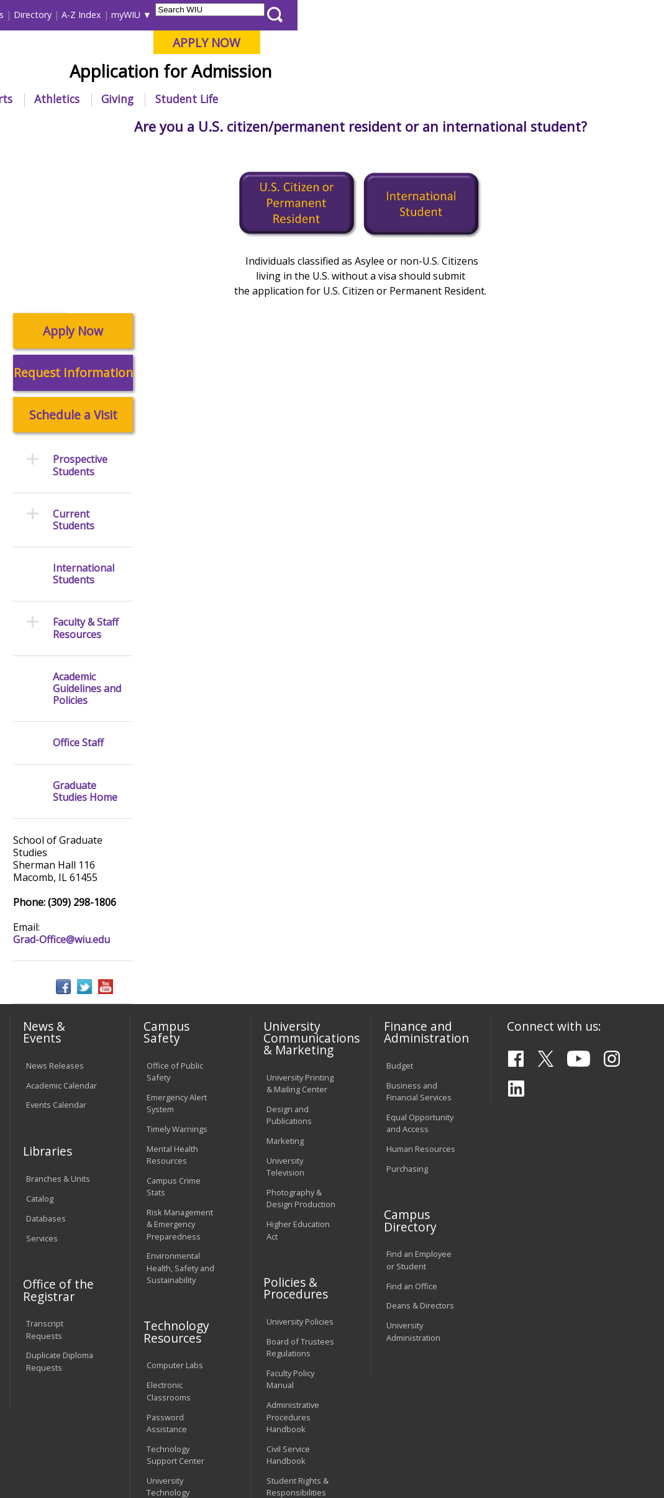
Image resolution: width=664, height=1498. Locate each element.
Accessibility (55, 1415)
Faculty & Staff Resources (86, 461)
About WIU (94, 98)
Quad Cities (294, 74)
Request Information (73, 205)
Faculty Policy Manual (290, 1211)
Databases (46, 1051)
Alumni (317, 98)
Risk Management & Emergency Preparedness (180, 1056)
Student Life (553, 98)
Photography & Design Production (300, 1031)
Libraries (274, 15)
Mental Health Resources (172, 987)
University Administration (413, 1164)
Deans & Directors (420, 1138)
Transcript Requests (44, 1162)
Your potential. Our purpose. (134, 74)
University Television (285, 999)
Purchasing (407, 1001)
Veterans (273, 1415)
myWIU (492, 15)
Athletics (423, 98)
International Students (186, 15)
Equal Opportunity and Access (419, 955)
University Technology (168, 1319)
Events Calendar (56, 937)
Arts (368, 98)
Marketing (285, 973)
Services (42, 1071)
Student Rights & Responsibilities (297, 1319)
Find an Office (411, 1118)
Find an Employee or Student (419, 1092)
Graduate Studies (238, 127)
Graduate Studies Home (85, 624)
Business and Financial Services (419, 923)
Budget (399, 897)
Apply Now (73, 163)
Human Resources (420, 981)
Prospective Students (330, 127)
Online (349, 74)
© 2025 (41, 1463)
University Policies (300, 1154)
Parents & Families (51, 15)
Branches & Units (58, 1011)
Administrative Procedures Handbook (292, 1249)
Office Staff (78, 576)
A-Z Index (448, 15)
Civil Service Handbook (288, 1287)
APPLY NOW (573, 42)
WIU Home (169, 127)
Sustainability (204, 1415)
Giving (484, 98)
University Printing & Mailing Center (300, 916)
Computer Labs (175, 1197)
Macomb (235, 74)
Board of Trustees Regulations (300, 1180)
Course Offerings (335, 15)
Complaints (287, 1345)
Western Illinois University (191, 53)
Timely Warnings (177, 961)
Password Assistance (167, 1255)
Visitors (114, 15)
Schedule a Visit (73, 247)
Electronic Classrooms (169, 1223)
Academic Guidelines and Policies (87, 522)
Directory (399, 15)
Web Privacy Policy (272, 1463)
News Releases (55, 897)
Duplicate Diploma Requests (59, 1193)
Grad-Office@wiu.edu (61, 772)
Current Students (73, 353)
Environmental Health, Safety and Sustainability (180, 1100)
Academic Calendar (61, 917)
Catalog (39, 1031)
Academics (170, 98)
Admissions (248, 98)
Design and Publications (289, 947)
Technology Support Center (175, 1287)
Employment (128, 1415)
